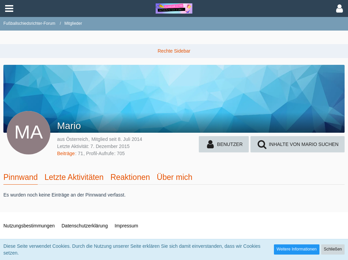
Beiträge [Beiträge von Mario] (66, 153)
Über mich (174, 177)
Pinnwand (20, 177)
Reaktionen (130, 177)
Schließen (333, 249)
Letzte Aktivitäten (74, 177)
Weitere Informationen (297, 249)
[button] (9, 8)
